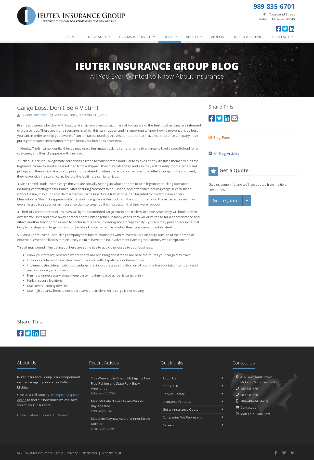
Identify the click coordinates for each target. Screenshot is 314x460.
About (194, 36)
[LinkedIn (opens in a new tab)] (291, 29)
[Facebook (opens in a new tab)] (278, 29)
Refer (248, 36)
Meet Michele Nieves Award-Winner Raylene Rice (121, 406)
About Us (193, 378)
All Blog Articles (224, 153)
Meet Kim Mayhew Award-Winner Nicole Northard (121, 423)
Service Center (193, 394)
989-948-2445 (250, 401)
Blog (170, 36)
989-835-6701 (250, 388)
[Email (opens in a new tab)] (43, 333)
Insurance (99, 36)
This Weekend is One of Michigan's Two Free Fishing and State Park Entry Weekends (121, 386)
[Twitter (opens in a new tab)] (285, 29)
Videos (217, 36)
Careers (193, 425)
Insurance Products (193, 401)
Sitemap (63, 415)
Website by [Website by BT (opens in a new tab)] (112, 453)
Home (71, 36)
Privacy (72, 453)
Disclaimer (89, 453)
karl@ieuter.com (36, 115)
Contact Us (193, 386)
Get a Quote (225, 200)
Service (137, 36)
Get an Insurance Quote (193, 409)
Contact (283, 36)
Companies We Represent (193, 417)
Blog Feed (219, 137)
